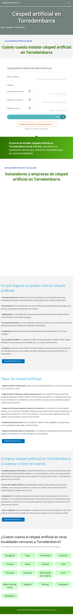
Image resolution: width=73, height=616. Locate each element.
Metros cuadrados (13, 77)
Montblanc (10, 598)
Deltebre (28, 586)
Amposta (27, 575)
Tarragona (9, 27)
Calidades (10, 85)
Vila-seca (9, 575)
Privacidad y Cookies (49, 612)
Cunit (63, 575)
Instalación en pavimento (15, 100)
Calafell (45, 566)
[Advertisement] (36, 198)
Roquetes (63, 586)
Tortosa (10, 566)
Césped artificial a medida (15, 91)
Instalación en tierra (13, 108)
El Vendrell (45, 557)
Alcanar (45, 586)
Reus (27, 557)
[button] (36, 125)
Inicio (3, 27)
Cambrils (63, 557)
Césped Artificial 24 (12, 3)
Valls (63, 566)
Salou (27, 566)
